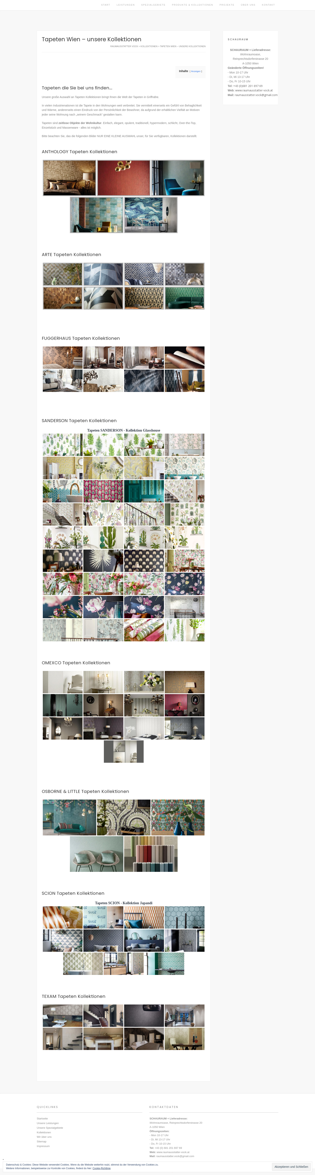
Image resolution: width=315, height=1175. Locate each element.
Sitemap (41, 1141)
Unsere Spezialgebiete (50, 1127)
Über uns (248, 5)
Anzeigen (196, 71)
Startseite (42, 1118)
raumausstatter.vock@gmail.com (256, 95)
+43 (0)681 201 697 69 (248, 86)
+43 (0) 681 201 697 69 (168, 1147)
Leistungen (126, 5)
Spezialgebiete (153, 5)
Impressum (43, 1146)
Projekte (227, 5)
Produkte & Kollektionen (192, 5)
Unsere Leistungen (48, 1123)
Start (105, 5)
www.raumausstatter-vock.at (254, 90)
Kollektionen (44, 1132)
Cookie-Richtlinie (102, 1168)
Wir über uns (44, 1136)
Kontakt (268, 5)
